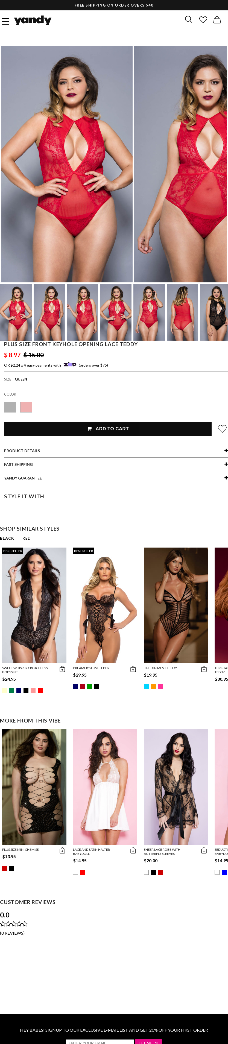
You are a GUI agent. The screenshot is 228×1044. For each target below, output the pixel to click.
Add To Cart (108, 428)
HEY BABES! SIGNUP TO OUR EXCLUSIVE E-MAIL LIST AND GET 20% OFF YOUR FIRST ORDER (114, 1030)
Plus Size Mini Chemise (20, 849)
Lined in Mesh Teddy (160, 668)
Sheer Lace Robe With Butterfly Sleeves (162, 851)
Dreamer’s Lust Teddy (91, 668)
